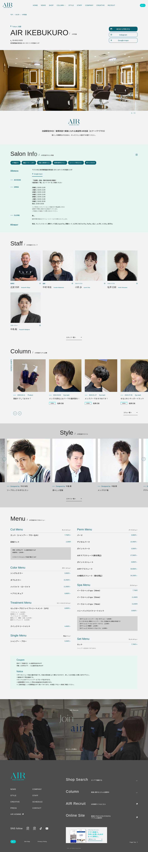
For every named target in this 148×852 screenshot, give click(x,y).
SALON (17, 14)
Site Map (27, 841)
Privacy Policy (42, 841)
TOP (11, 14)
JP (142, 5)
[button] (15, 413)
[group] (29, 379)
